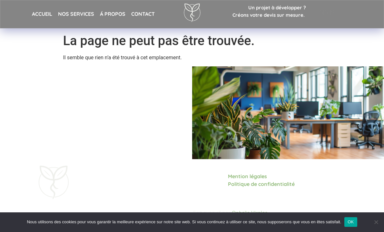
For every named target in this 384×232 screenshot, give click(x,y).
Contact (143, 14)
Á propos (112, 14)
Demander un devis (68, 130)
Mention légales (247, 176)
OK (351, 221)
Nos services (76, 14)
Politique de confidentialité (262, 183)
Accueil (42, 14)
